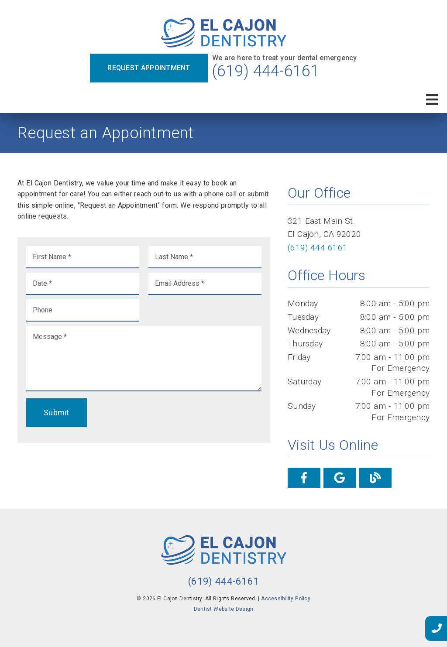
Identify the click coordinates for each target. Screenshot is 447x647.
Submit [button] (56, 412)
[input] (82, 257)
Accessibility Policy (285, 599)
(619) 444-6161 (266, 71)
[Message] (143, 358)
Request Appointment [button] (148, 68)
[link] (223, 33)
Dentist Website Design (224, 609)
